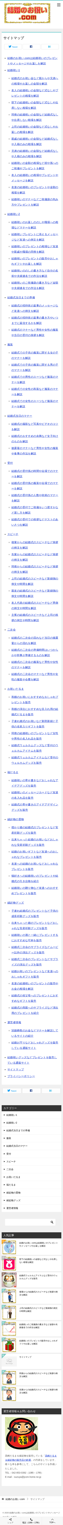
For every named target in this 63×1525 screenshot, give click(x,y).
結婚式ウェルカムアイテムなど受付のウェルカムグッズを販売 (38, 1277)
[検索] (30, 1222)
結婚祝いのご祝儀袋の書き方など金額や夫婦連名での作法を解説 (38, 1326)
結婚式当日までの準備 (21, 297)
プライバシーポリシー (21, 1076)
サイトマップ (15, 1069)
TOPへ (52, 1521)
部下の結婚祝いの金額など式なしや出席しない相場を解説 (38, 1260)
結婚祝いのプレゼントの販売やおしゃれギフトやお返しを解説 (38, 1342)
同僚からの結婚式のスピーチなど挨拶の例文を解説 (38, 1375)
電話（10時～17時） (31, 1521)
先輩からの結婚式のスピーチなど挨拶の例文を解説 (38, 1391)
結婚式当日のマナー (19, 415)
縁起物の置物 (15, 819)
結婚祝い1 (13, 70)
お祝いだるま (15, 688)
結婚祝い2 (13, 214)
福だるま (12, 772)
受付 (10, 462)
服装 (10, 344)
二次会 (11, 629)
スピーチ (12, 534)
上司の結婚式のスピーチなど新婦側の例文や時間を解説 (38, 1309)
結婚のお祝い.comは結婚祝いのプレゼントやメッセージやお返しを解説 (38, 1244)
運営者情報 (14, 1022)
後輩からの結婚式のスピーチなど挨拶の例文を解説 (38, 1293)
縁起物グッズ (15, 902)
